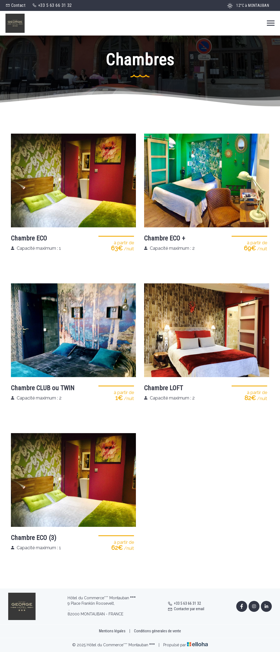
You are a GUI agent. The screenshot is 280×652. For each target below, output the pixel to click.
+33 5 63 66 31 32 (184, 603)
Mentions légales (112, 631)
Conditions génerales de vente (157, 631)
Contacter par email (186, 609)
